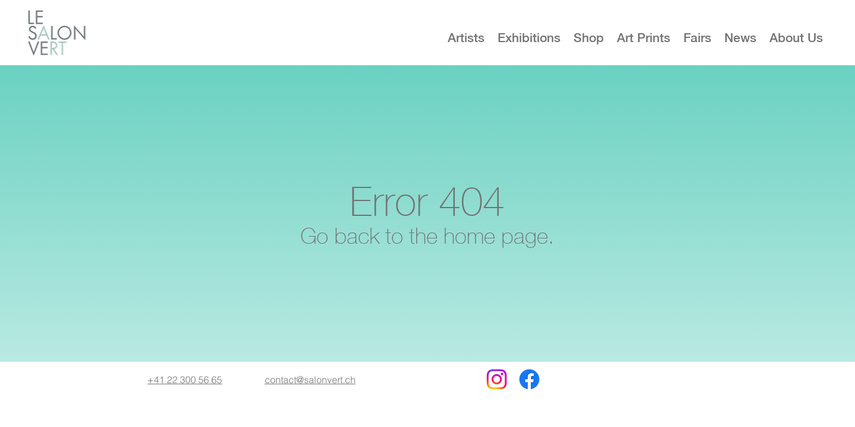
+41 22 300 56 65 (184, 379)
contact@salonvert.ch (310, 379)
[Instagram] (496, 379)
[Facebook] (529, 379)
